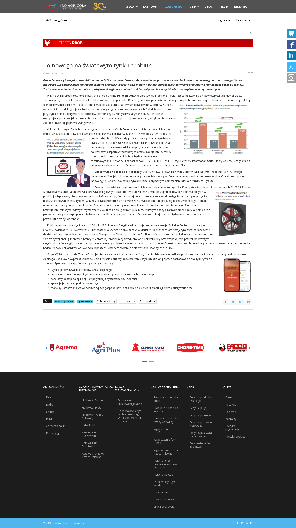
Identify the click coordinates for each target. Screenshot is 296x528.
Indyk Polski (89, 425)
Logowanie (223, 20)
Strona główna (56, 20)
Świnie (50, 411)
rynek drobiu (85, 301)
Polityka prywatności (232, 427)
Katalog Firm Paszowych (90, 434)
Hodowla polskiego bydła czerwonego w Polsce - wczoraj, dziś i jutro (130, 416)
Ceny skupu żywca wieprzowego (201, 434)
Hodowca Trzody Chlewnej (92, 416)
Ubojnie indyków (164, 499)
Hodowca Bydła (91, 407)
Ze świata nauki (55, 426)
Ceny (193, 6)
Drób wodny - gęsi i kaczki (165, 483)
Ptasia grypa (53, 433)
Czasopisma (173, 6)
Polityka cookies (235, 436)
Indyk (49, 419)
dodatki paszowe (64, 301)
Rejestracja (243, 20)
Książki (130, 6)
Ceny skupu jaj (198, 408)
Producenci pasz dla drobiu (166, 399)
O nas (208, 6)
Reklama (240, 6)
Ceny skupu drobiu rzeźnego (201, 399)
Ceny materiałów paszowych (200, 445)
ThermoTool (147, 301)
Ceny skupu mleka (201, 415)
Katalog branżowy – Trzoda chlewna (94, 455)
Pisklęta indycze (163, 474)
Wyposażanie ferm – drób (165, 430)
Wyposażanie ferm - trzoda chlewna (166, 451)
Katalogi (150, 6)
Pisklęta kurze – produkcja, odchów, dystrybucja (166, 464)
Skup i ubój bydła (164, 506)
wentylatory (127, 301)
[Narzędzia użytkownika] (250, 72)
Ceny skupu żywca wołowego (201, 423)
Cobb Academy (106, 301)
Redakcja (231, 404)
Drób (49, 397)
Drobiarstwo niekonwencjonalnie (130, 402)
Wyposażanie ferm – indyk (165, 441)
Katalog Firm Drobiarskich (90, 444)
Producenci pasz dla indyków (166, 409)
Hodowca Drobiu (92, 400)
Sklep (225, 6)
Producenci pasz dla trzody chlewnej (166, 420)
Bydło (49, 404)
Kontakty (230, 419)
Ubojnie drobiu (163, 492)
